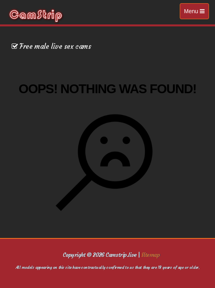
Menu (196, 13)
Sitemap (150, 254)
